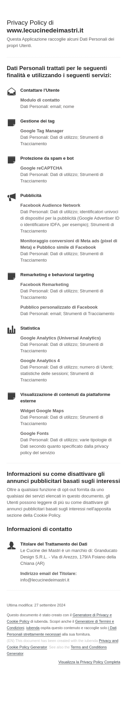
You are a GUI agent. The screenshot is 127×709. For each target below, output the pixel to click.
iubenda (33, 628)
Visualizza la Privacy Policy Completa (89, 662)
